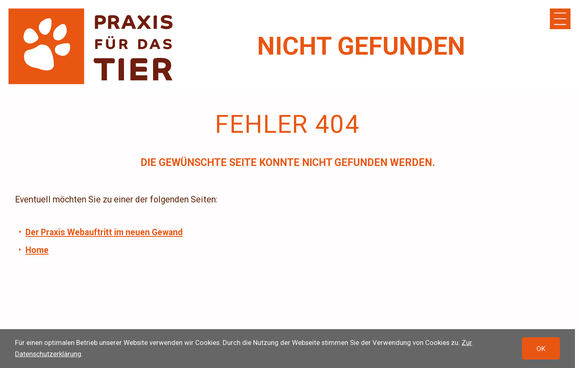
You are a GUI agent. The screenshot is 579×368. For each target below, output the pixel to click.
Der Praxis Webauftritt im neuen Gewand (104, 232)
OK (540, 349)
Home (37, 250)
